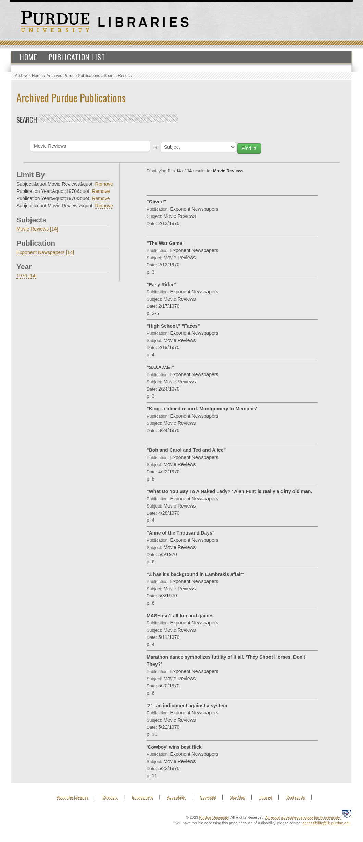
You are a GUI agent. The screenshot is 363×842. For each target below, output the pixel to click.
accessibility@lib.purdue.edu (327, 823)
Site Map (237, 797)
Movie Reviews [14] (37, 229)
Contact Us (295, 797)
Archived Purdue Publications (73, 75)
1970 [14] (26, 275)
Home (28, 56)
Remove (104, 184)
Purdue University (213, 817)
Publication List (77, 56)
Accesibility (176, 797)
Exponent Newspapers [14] (45, 252)
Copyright (208, 797)
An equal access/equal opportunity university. (303, 817)
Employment (142, 797)
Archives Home (29, 75)
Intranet (265, 797)
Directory (110, 797)
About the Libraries (72, 797)
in (155, 147)
